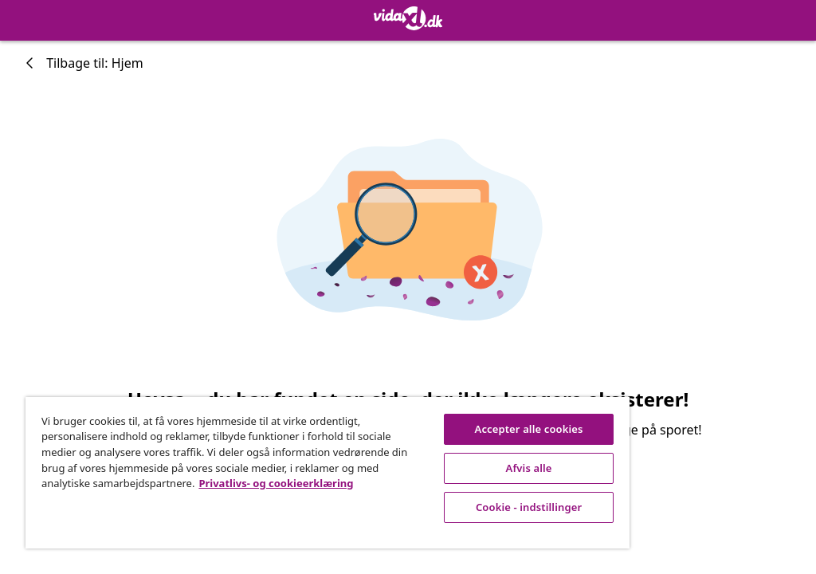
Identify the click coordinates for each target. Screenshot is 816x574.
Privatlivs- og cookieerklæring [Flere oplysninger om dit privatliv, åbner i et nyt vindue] (275, 483)
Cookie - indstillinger (529, 507)
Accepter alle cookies (529, 429)
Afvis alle (529, 468)
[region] (328, 472)
